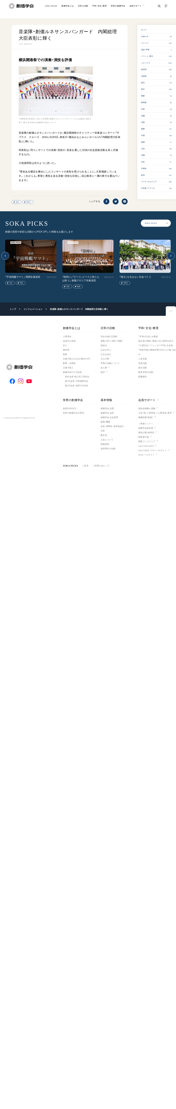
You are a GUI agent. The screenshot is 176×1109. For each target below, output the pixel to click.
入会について (107, 440)
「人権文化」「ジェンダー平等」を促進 (155, 345)
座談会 (104, 345)
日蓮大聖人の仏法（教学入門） (77, 359)
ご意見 (85, 466)
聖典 (65, 354)
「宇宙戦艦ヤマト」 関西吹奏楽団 (22, 277)
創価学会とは (67, 9)
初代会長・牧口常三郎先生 (77, 377)
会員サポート (148, 400)
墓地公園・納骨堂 (146, 432)
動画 (78, 286)
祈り (65, 345)
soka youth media (146, 446)
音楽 (17, 202)
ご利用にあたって (101, 466)
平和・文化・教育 (99, 9)
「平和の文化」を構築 (148, 336)
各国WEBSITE (69, 408)
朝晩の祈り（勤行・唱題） (112, 341)
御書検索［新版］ (145, 417)
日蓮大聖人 (68, 368)
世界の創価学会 (118, 9)
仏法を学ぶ (106, 350)
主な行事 (105, 359)
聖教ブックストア (146, 441)
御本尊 (66, 350)
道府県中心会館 (108, 449)
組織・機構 (105, 422)
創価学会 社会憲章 (109, 417)
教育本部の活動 (145, 372)
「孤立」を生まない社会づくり (135, 277)
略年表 (104, 435)
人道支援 (142, 359)
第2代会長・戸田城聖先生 (76, 381)
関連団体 (105, 444)
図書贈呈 (142, 377)
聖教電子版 (143, 437)
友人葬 (104, 368)
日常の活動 (83, 9)
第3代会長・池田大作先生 (76, 385)
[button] (5, 256)
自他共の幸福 (69, 341)
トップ (13, 309)
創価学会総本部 (145, 428)
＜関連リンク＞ (145, 424)
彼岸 (103, 372)
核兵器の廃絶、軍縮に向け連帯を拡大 (155, 341)
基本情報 (106, 400)
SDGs (126, 283)
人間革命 (67, 336)
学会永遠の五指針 (109, 336)
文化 (10, 283)
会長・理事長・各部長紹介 (112, 426)
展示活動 (142, 368)
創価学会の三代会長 (72, 372)
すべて (144, 30)
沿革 (103, 431)
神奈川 (28, 202)
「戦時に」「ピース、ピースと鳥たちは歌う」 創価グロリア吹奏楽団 (80, 279)
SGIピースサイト (146, 455)
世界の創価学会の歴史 (73, 413)
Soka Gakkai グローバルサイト (152, 450)
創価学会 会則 (107, 413)
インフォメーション (33, 309)
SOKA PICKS (51, 9)
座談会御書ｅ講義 (146, 408)
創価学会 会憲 (107, 408)
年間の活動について (110, 363)
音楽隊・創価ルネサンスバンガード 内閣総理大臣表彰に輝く (79, 309)
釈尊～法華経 (69, 363)
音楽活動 (142, 363)
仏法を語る (106, 354)
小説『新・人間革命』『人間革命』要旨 (155, 413)
